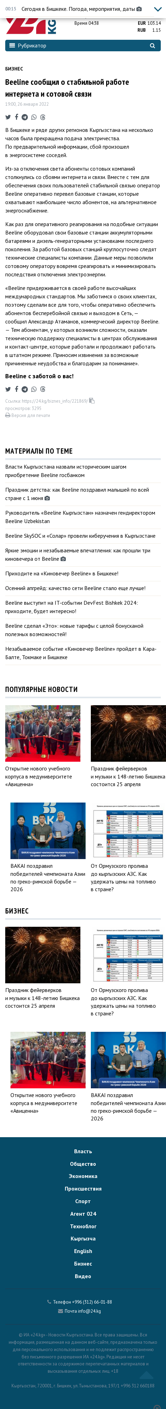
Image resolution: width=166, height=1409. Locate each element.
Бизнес (14, 69)
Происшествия (83, 1188)
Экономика (83, 1175)
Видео (83, 1276)
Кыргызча (83, 1238)
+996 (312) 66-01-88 (92, 1302)
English (83, 1250)
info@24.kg (89, 1311)
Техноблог (83, 1226)
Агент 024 (83, 1213)
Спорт (83, 1201)
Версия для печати (27, 415)
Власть (83, 1151)
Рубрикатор (27, 45)
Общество (83, 1163)
